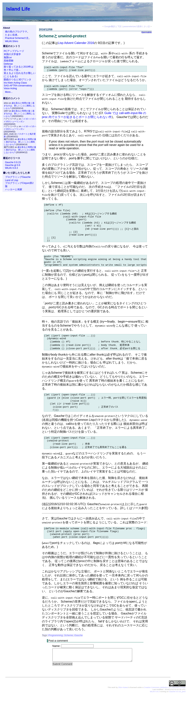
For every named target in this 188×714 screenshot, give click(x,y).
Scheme (68, 654)
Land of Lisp (11, 180)
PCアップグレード (14, 51)
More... (9, 91)
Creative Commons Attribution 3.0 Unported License (164, 706)
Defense (8, 63)
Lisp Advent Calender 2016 (76, 42)
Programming (55, 654)
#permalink (146, 32)
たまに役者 (11, 34)
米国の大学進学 (12, 54)
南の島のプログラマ (16, 31)
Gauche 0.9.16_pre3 (177, 710)
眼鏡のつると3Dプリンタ (17, 79)
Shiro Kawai (123, 706)
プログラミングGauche (18, 177)
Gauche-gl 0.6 (12, 165)
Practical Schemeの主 (17, 38)
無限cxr (8, 57)
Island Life (18, 9)
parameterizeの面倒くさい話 (136, 26)
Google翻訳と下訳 (112, 26)
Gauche (78, 654)
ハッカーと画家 (13, 189)
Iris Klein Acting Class (15, 82)
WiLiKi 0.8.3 (11, 167)
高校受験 (9, 60)
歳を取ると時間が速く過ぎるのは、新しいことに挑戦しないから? (19, 105)
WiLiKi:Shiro (11, 41)
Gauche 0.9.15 (13, 162)
